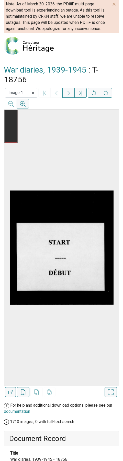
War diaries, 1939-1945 (45, 70)
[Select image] (21, 93)
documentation (17, 411)
